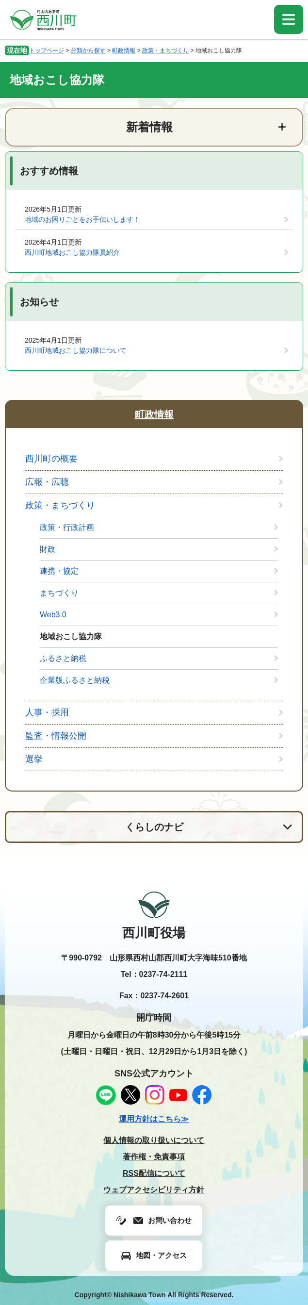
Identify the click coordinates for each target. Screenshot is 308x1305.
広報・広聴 (47, 482)
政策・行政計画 (67, 527)
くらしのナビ (154, 827)
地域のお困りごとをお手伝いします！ (82, 219)
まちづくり (59, 593)
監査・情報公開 (55, 736)
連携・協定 (59, 571)
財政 (47, 549)
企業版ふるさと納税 (75, 680)
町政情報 (123, 50)
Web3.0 (53, 615)
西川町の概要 (51, 458)
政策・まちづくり (165, 50)
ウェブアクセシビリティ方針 (153, 1190)
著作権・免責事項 (154, 1157)
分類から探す (88, 50)
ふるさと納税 (63, 658)
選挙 (34, 759)
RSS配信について (154, 1173)
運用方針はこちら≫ (154, 1119)
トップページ (46, 50)
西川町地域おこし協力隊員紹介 (72, 252)
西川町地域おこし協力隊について (76, 350)
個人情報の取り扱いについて (153, 1140)
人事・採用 (47, 712)
